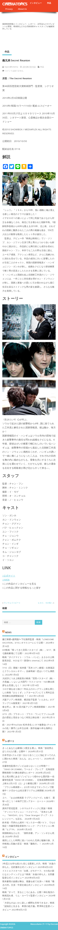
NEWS (8, 632)
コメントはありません (14, 70)
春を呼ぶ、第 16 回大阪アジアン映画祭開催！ (24, 706)
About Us (22, 9)
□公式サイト (8, 575)
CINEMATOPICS (14, 3)
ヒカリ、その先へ (45, 602)
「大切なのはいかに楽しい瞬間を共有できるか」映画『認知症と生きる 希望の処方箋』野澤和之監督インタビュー (28, 906)
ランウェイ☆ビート (12, 602)
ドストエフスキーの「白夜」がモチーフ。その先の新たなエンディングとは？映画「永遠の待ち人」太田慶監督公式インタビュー (28, 874)
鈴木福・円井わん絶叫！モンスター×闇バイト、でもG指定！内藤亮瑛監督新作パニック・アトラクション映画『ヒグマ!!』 (28, 826)
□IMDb (6, 579)
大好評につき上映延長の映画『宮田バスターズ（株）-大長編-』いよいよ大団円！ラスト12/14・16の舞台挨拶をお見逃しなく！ (28, 682)
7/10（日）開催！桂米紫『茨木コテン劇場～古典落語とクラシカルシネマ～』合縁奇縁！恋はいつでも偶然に (28, 671)
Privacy (9, 9)
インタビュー (36, 3)
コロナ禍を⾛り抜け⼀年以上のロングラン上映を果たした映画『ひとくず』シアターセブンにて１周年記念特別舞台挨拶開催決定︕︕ (28, 692)
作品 (49, 3)
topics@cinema (11, 67)
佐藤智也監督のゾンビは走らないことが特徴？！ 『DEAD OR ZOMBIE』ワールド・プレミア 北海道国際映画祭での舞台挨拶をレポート (28, 769)
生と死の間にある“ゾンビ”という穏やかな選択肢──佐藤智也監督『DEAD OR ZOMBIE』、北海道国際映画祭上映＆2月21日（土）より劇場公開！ (28, 780)
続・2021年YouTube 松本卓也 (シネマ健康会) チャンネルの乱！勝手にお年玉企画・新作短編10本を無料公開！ (29, 728)
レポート (9, 741)
